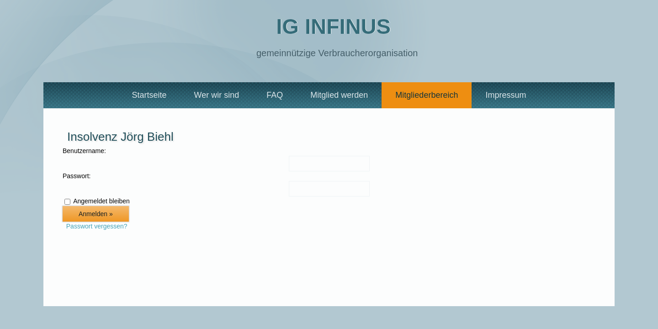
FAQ (274, 95)
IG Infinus (333, 26)
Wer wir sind (216, 95)
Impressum (505, 95)
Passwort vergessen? (96, 226)
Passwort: (76, 176)
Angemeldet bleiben (101, 201)
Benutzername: (84, 150)
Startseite (149, 95)
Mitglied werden (339, 95)
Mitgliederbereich (426, 95)
